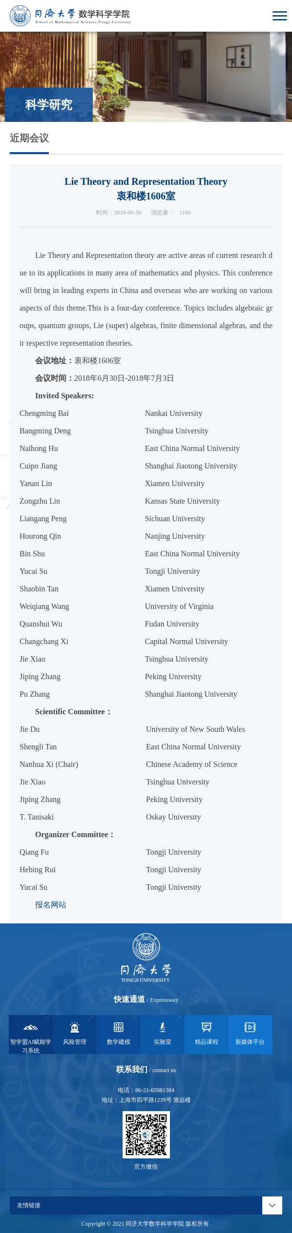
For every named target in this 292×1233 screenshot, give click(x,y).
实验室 (162, 1032)
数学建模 (118, 1032)
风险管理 (74, 1032)
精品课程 (206, 1032)
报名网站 (50, 904)
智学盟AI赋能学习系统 (31, 1037)
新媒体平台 (250, 1032)
